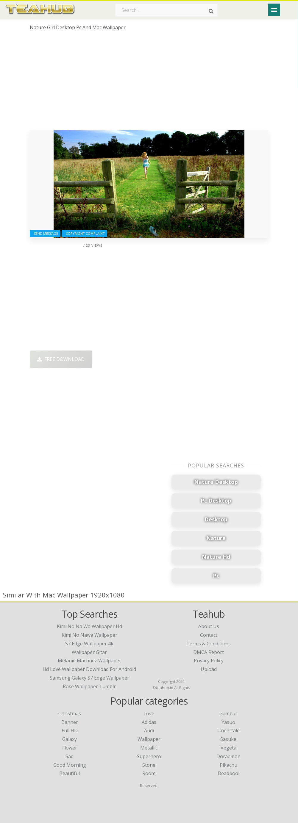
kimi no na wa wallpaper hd (89, 626)
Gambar (228, 713)
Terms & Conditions (208, 643)
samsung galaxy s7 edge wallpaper (89, 678)
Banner (69, 722)
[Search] (211, 11)
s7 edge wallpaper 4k (89, 643)
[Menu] (274, 10)
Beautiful (69, 773)
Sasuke (228, 739)
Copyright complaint (84, 233)
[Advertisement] (149, 82)
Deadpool (228, 773)
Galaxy (69, 739)
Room (148, 773)
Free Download (61, 359)
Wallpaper (149, 739)
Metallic (148, 747)
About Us (208, 626)
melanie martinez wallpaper (89, 660)
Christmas (69, 713)
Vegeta (228, 747)
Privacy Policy (209, 660)
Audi (149, 730)
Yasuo (228, 722)
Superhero (149, 756)
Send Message (45, 233)
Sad (69, 756)
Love (148, 713)
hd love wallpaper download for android (89, 669)
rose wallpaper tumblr (89, 686)
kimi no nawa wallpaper (89, 635)
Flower (69, 747)
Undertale (228, 730)
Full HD (70, 730)
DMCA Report (208, 652)
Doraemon (228, 756)
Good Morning (69, 765)
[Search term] (166, 10)
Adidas (149, 722)
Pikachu (228, 765)
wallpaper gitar (89, 652)
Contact (208, 635)
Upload (209, 669)
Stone (148, 765)
